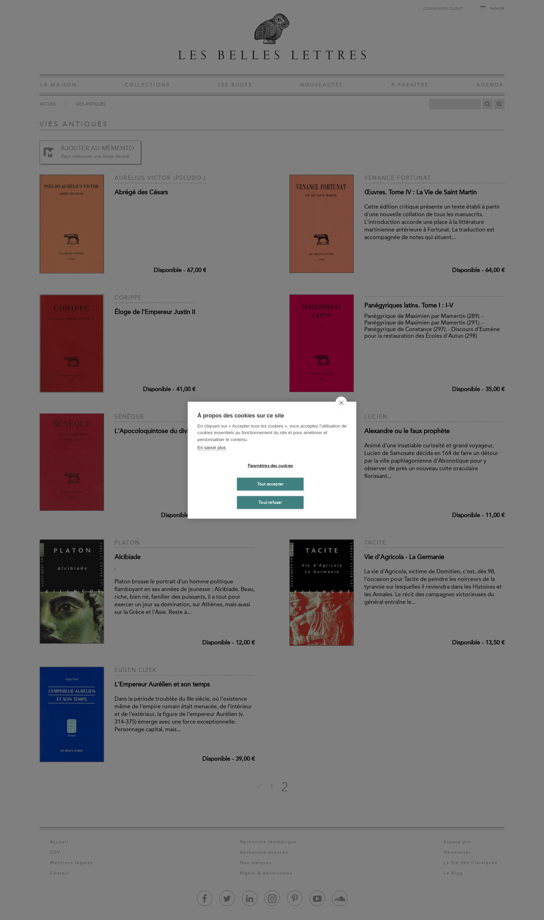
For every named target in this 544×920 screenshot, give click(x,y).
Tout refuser (270, 502)
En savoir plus (211, 447)
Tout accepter (270, 484)
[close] (341, 402)
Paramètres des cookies (270, 465)
